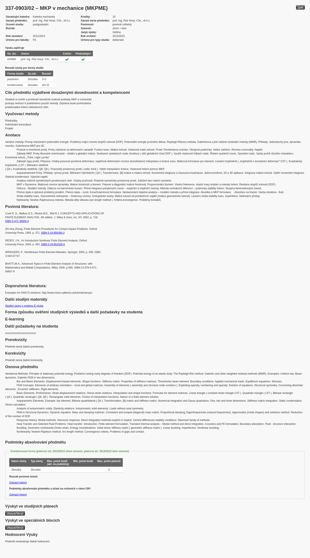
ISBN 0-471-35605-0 (17, 221)
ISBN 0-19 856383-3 (52, 232)
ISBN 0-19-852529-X (53, 244)
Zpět (300, 7)
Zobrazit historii (18, 482)
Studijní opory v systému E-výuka (24, 305)
